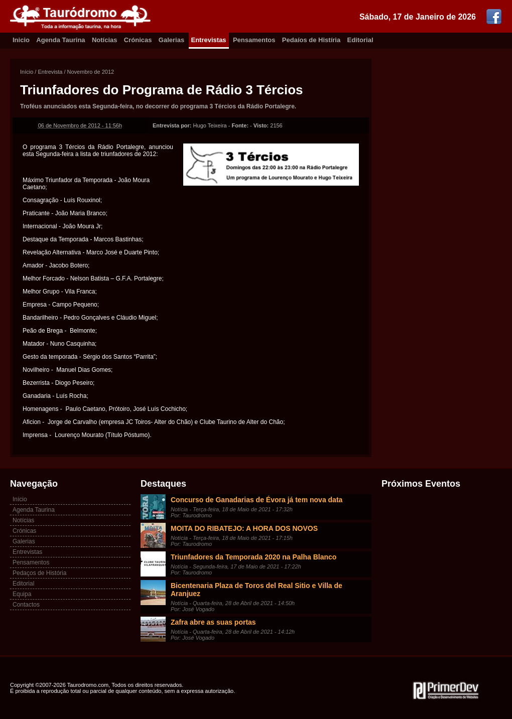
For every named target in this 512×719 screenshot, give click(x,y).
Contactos (26, 604)
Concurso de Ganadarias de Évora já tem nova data (256, 500)
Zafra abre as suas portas (213, 622)
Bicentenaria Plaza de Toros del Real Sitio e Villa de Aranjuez (256, 590)
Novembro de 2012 (90, 72)
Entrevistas (208, 40)
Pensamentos (254, 40)
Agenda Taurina (60, 40)
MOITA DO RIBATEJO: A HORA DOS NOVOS (244, 528)
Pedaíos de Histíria (311, 40)
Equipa (22, 594)
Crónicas (138, 40)
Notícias (104, 40)
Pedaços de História (39, 573)
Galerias (171, 40)
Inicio (21, 40)
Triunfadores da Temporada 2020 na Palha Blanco (253, 557)
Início (26, 72)
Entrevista (50, 72)
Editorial (360, 40)
